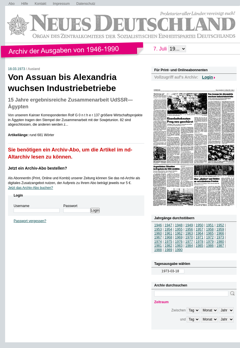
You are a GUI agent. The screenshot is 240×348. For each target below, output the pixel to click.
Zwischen (178, 310)
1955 (179, 229)
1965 (210, 233)
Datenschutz (85, 4)
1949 (189, 225)
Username (21, 206)
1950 (199, 225)
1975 (168, 242)
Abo (11, 4)
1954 (168, 229)
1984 (189, 246)
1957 (199, 229)
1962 (179, 233)
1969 (179, 237)
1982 (168, 246)
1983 (179, 246)
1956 (189, 229)
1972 (210, 237)
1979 (210, 242)
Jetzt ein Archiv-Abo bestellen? (37, 168)
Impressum (61, 4)
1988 (158, 250)
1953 (158, 229)
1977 (189, 242)
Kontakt (40, 4)
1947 (168, 225)
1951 (210, 225)
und (183, 319)
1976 (179, 242)
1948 (179, 225)
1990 (179, 250)
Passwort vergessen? (30, 221)
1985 (199, 246)
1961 (168, 233)
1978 (199, 242)
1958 (210, 229)
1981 (158, 246)
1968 (168, 237)
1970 (189, 237)
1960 (158, 233)
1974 (158, 242)
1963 (189, 233)
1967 (158, 237)
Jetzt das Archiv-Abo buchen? (30, 188)
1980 (220, 242)
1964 (199, 233)
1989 (168, 250)
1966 (220, 233)
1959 (220, 229)
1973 (220, 237)
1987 (220, 246)
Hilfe (24, 4)
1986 (210, 246)
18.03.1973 (16, 69)
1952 (220, 225)
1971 (199, 237)
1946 (158, 225)
